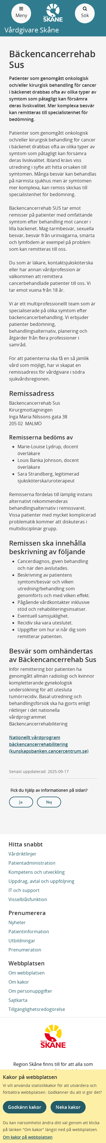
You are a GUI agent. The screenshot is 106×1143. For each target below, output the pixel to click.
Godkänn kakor (24, 1107)
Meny (21, 11)
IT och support (24, 890)
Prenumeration (24, 950)
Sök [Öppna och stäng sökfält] (85, 11)
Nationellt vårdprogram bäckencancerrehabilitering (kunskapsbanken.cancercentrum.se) (48, 744)
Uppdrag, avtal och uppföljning (41, 881)
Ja (21, 802)
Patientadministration (31, 863)
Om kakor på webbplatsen (28, 1137)
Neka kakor (68, 1107)
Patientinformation (28, 931)
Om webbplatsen (26, 973)
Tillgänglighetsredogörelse (36, 1009)
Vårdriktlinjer (22, 854)
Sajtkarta (17, 1000)
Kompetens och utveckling (36, 872)
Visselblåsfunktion (27, 899)
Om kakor (18, 982)
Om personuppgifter (30, 991)
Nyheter (17, 922)
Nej (49, 802)
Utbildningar (21, 941)
